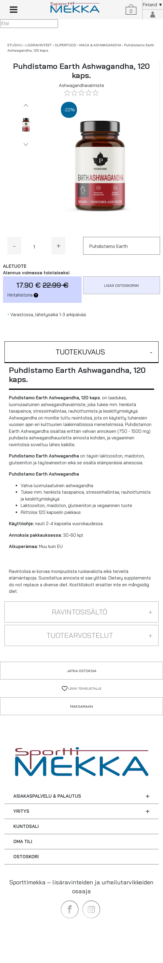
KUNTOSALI (26, 826)
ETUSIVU (14, 45)
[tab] (81, 352)
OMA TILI (22, 841)
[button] (81, 352)
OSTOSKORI (26, 856)
